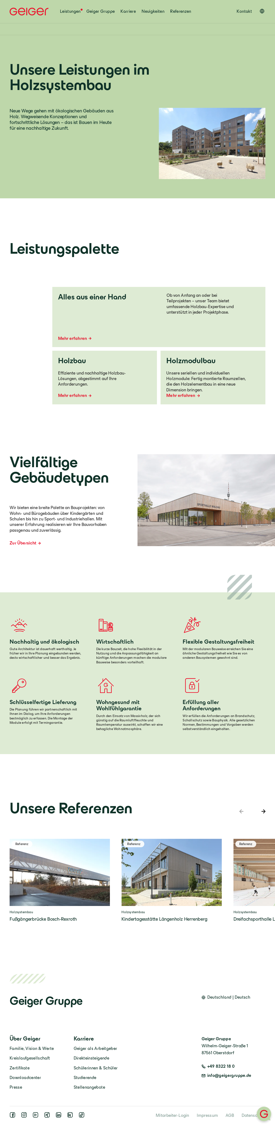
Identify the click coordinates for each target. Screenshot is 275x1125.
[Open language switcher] (262, 11)
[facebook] (13, 1116)
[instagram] (25, 1116)
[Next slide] (262, 811)
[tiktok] (82, 1116)
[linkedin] (59, 1116)
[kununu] (71, 1116)
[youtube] (36, 1116)
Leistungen (70, 11)
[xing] (48, 1116)
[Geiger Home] (29, 11)
